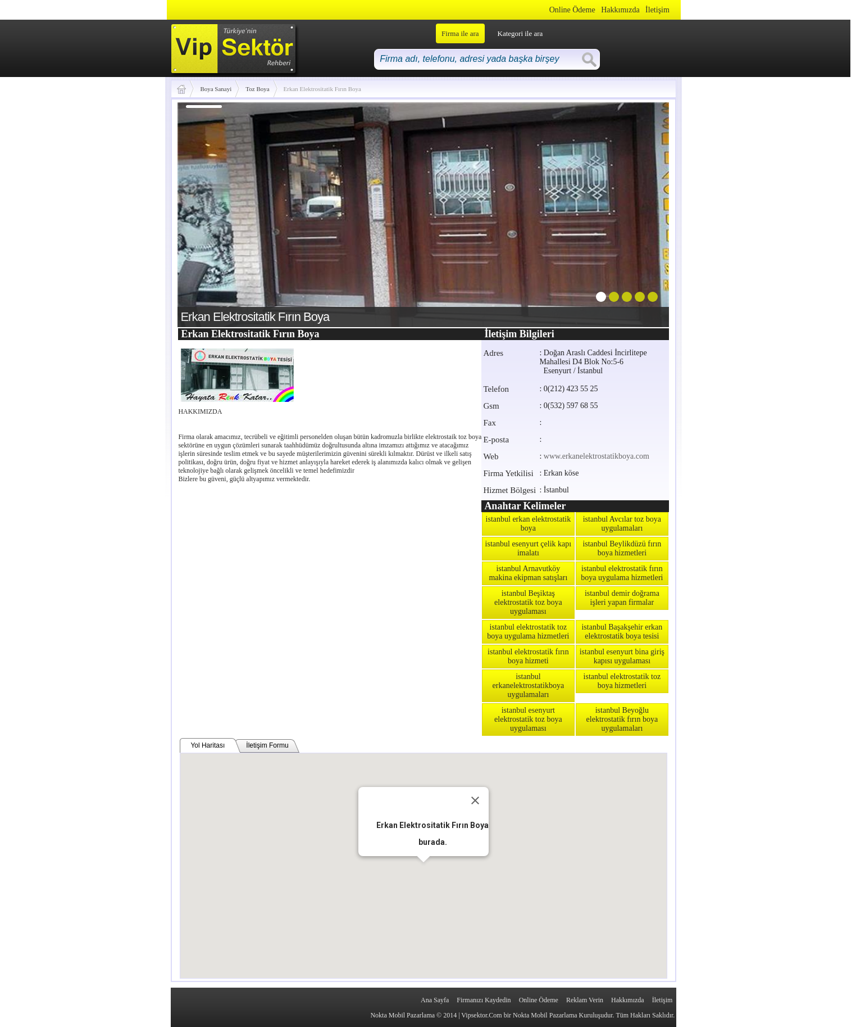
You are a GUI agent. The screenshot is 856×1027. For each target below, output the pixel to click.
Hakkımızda (620, 10)
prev (209, 212)
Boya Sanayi (215, 88)
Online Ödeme (572, 10)
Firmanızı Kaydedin (484, 1000)
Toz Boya (257, 88)
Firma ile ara (460, 33)
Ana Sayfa (435, 1000)
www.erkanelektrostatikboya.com (596, 456)
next (637, 212)
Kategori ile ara (520, 33)
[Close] (475, 800)
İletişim (657, 10)
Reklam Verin (584, 1000)
